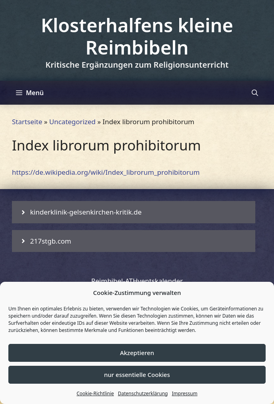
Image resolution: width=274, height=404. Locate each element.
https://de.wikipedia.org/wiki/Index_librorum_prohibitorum (106, 172)
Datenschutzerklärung (143, 393)
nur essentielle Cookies (137, 375)
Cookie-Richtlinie (95, 393)
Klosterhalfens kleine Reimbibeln (137, 36)
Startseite (27, 121)
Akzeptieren (137, 353)
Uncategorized (72, 121)
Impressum (184, 393)
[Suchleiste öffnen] (255, 93)
